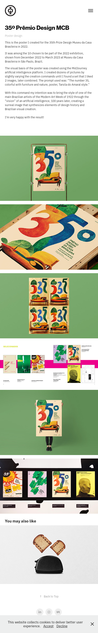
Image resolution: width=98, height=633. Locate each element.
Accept (48, 626)
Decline (62, 626)
